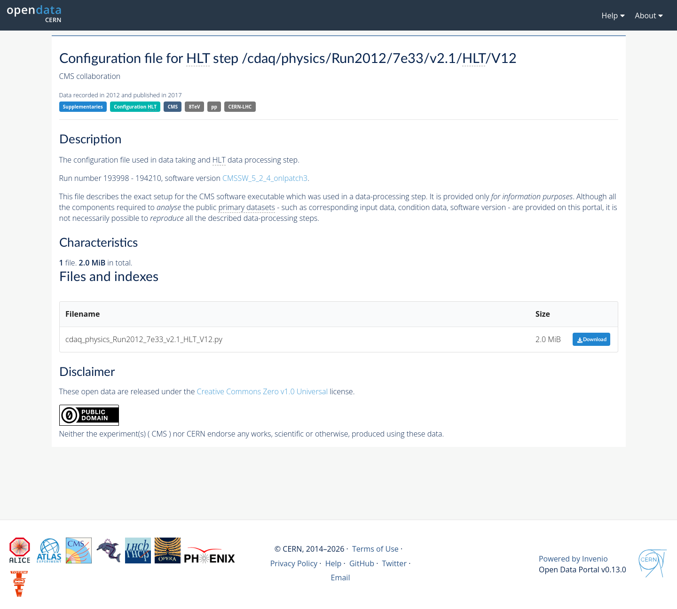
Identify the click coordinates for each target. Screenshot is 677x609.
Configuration (135, 106)
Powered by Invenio (573, 559)
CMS (173, 106)
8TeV (194, 106)
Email (340, 577)
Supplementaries (83, 106)
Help (333, 563)
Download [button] (591, 339)
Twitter (394, 563)
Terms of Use (375, 549)
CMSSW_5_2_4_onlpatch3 (264, 178)
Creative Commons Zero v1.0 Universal (262, 391)
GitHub (361, 563)
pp (214, 106)
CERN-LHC (240, 106)
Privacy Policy (294, 563)
